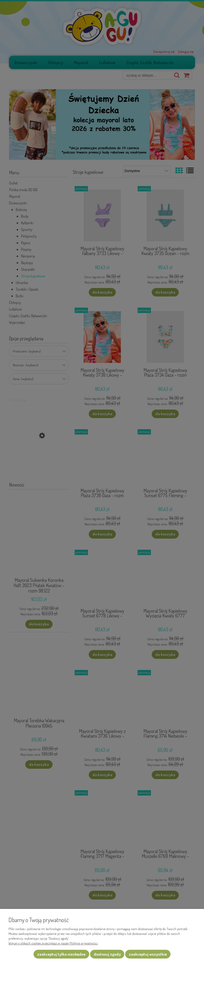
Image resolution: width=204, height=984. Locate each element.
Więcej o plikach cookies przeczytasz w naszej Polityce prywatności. (53, 943)
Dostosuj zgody (107, 954)
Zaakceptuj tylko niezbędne (61, 954)
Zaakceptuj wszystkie (148, 954)
